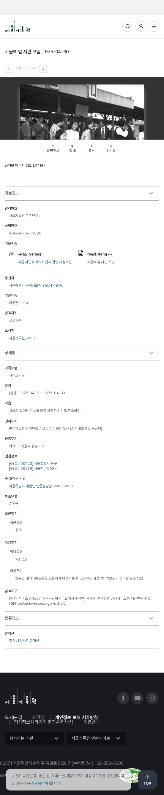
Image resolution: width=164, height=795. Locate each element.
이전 (19, 68)
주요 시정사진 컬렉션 (24, 640)
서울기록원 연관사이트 (90, 738)
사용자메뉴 (140, 26)
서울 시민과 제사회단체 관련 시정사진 (45, 262)
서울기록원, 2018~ (23, 338)
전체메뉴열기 (154, 26)
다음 (32, 68)
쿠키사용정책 (37, 783)
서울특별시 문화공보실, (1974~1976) (36, 285)
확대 (72, 147)
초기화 (111, 147)
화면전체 (53, 147)
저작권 (38, 717)
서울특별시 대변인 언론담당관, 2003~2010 (41, 486)
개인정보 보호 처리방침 (76, 717)
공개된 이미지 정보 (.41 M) (25, 165)
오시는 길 (13, 717)
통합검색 (127, 26)
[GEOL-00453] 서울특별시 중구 (33, 463)
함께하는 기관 (21, 738)
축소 (92, 147)
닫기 (57, 783)
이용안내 (91, 722)
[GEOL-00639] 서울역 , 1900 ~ (33, 468)
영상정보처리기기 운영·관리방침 (43, 722)
